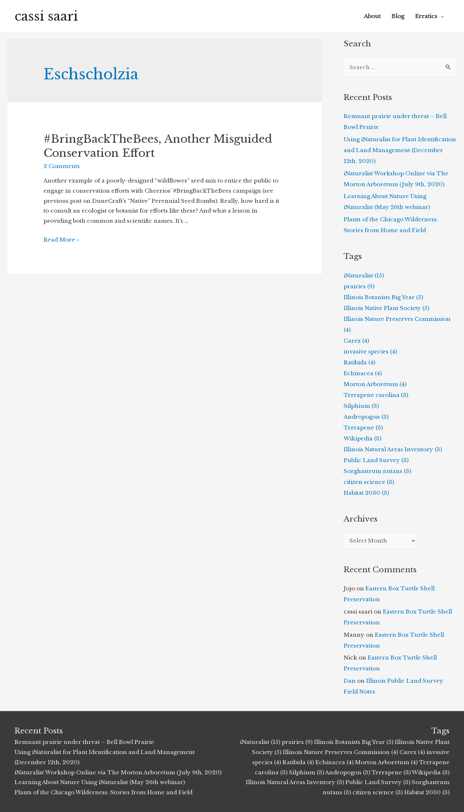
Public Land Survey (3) (376, 460)
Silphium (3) (361, 405)
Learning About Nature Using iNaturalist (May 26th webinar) (99, 782)
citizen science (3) (369, 481)
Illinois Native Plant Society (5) (386, 308)
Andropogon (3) (366, 416)
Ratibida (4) (359, 362)
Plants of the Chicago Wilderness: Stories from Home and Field (103, 792)
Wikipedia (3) (362, 438)
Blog (398, 16)
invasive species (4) (370, 351)
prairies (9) (359, 286)
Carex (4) (356, 340)
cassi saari (46, 16)
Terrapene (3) (363, 427)
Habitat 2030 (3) (366, 492)
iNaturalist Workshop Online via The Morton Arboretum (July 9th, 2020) (117, 772)
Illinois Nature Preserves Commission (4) (340, 752)
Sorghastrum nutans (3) (377, 471)
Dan (350, 680)
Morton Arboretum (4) (375, 384)
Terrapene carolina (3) (376, 395)
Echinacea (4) (363, 373)
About (372, 16)
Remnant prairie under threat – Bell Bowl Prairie (84, 741)
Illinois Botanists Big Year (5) (383, 297)
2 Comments (62, 166)
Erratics (426, 16)
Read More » (61, 239)
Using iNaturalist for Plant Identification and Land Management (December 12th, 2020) (400, 150)
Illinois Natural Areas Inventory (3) (393, 449)
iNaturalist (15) (364, 275)
